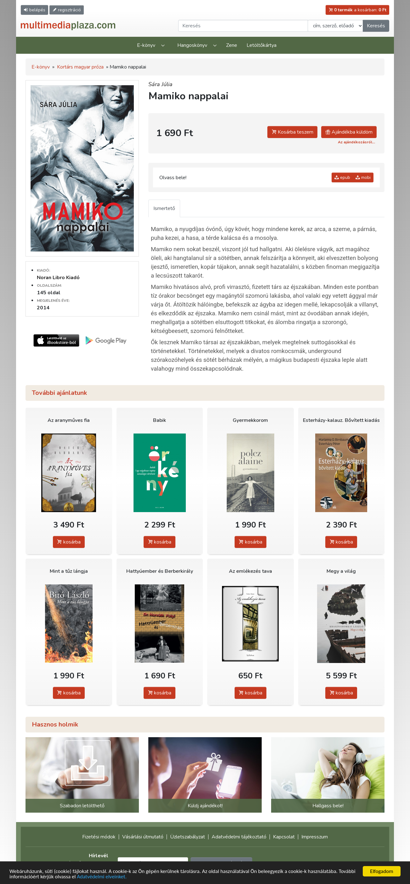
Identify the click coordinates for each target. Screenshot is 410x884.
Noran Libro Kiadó (58, 277)
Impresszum (314, 836)
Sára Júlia (160, 84)
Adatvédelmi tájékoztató (239, 836)
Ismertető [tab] (164, 208)
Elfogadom (381, 871)
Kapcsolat (284, 836)
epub (342, 177)
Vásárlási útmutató (142, 836)
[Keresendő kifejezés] (243, 26)
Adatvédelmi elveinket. (102, 876)
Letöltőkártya (261, 45)
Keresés (376, 25)
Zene (231, 45)
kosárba (69, 542)
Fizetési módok (99, 836)
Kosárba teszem (292, 132)
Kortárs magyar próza (80, 67)
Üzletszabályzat (187, 836)
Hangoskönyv (192, 45)
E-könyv (146, 45)
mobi (363, 177)
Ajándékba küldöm (349, 132)
